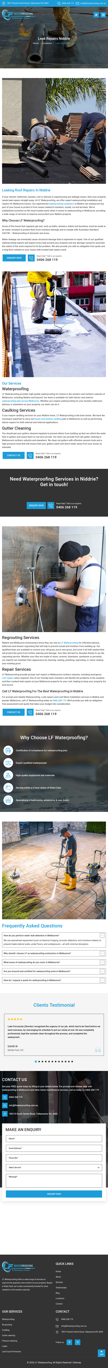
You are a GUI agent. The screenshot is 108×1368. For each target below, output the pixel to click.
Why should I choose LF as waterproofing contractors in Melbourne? (37, 953)
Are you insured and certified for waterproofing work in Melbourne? (37, 971)
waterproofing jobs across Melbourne (20, 401)
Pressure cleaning (9, 1341)
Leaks (4, 1346)
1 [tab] (36, 1061)
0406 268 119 (68, 3)
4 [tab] (46, 1061)
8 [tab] (59, 1061)
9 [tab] (62, 1061)
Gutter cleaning (8, 1335)
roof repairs (8, 678)
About (58, 1277)
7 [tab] (55, 1061)
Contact (59, 1304)
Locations (47, 43)
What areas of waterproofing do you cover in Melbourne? (32, 962)
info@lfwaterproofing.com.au (93, 3)
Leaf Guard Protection (11, 1351)
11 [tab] (69, 1061)
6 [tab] (52, 1061)
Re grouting (7, 1325)
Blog (58, 1293)
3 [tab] (42, 1061)
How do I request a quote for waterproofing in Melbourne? (32, 980)
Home (36, 43)
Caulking (5, 1330)
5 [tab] (49, 1061)
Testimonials (61, 1288)
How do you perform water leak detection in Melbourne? (31, 935)
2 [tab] (39, 1061)
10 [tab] (65, 1061)
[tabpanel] (54, 1035)
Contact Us (13, 455)
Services (59, 1282)
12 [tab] (72, 1061)
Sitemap (77, 1362)
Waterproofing (8, 1319)
